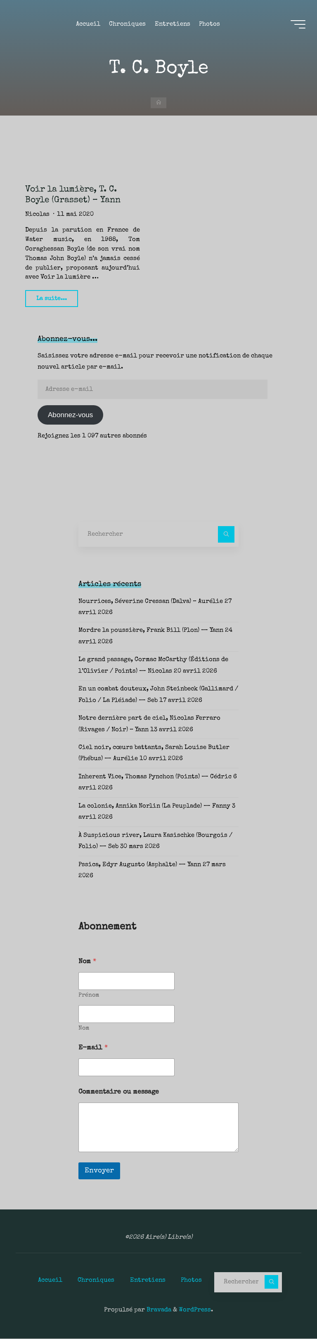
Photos (191, 1280)
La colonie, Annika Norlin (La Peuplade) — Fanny (154, 806)
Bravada (158, 1310)
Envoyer (99, 1171)
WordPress (195, 1310)
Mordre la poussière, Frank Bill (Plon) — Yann (150, 631)
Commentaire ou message (118, 1092)
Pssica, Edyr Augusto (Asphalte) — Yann (139, 865)
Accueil (50, 1280)
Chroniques (96, 1280)
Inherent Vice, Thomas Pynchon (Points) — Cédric (155, 777)
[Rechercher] (226, 535)
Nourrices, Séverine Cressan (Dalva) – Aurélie (150, 602)
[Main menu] (297, 25)
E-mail (93, 1048)
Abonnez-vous (70, 415)
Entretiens (148, 1280)
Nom (83, 1029)
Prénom (88, 996)
